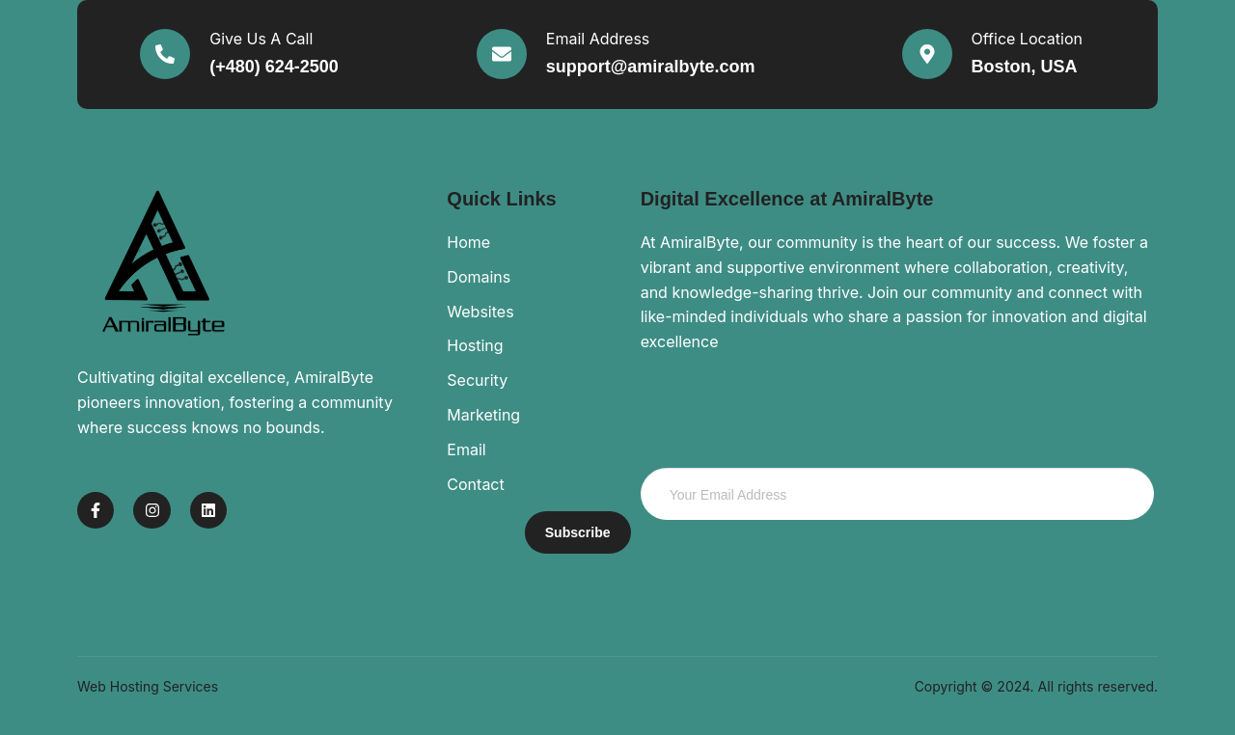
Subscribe (578, 532)
